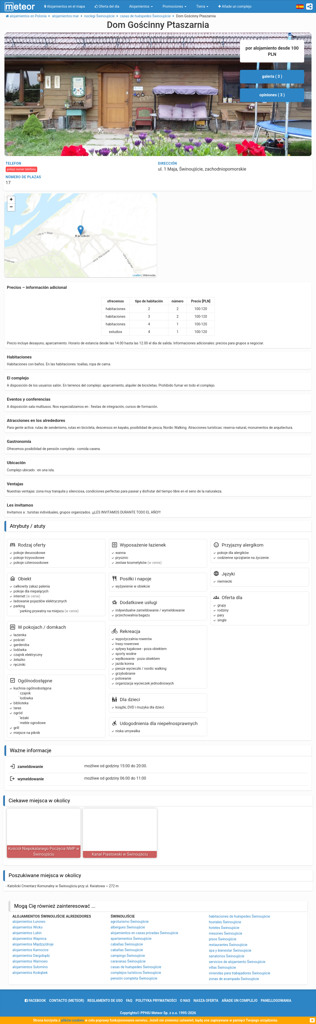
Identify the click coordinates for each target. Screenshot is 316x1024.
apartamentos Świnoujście (131, 939)
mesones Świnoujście (225, 933)
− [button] (11, 207)
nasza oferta (206, 1001)
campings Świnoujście (128, 956)
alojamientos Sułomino (30, 967)
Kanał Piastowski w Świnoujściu (120, 854)
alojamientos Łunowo (28, 922)
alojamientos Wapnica (29, 939)
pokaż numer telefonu (21, 169)
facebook (35, 1001)
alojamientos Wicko (27, 927)
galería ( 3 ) (272, 76)
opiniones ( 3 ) (272, 95)
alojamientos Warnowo (30, 961)
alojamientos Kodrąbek (30, 973)
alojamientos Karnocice (30, 950)
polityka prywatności (156, 1001)
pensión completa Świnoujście (134, 978)
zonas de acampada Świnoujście (234, 979)
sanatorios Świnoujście (226, 956)
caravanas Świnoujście (128, 961)
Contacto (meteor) (66, 1001)
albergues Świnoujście (128, 927)
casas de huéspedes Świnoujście (136, 967)
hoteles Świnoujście (224, 928)
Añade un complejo (239, 1001)
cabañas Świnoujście (127, 944)
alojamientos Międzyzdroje (33, 944)
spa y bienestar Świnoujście (230, 950)
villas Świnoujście (222, 967)
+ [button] (11, 200)
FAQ (129, 1001)
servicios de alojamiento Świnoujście (237, 962)
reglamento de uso (105, 1001)
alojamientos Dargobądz (31, 956)
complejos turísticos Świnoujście (136, 973)
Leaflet (137, 275)
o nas (185, 1001)
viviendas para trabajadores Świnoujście (239, 973)
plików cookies (72, 1020)
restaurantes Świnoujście (228, 945)
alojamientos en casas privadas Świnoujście (144, 933)
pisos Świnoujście (223, 939)
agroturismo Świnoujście (130, 922)
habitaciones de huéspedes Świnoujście (239, 916)
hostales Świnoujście (225, 922)
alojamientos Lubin (26, 933)
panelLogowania (276, 1001)
